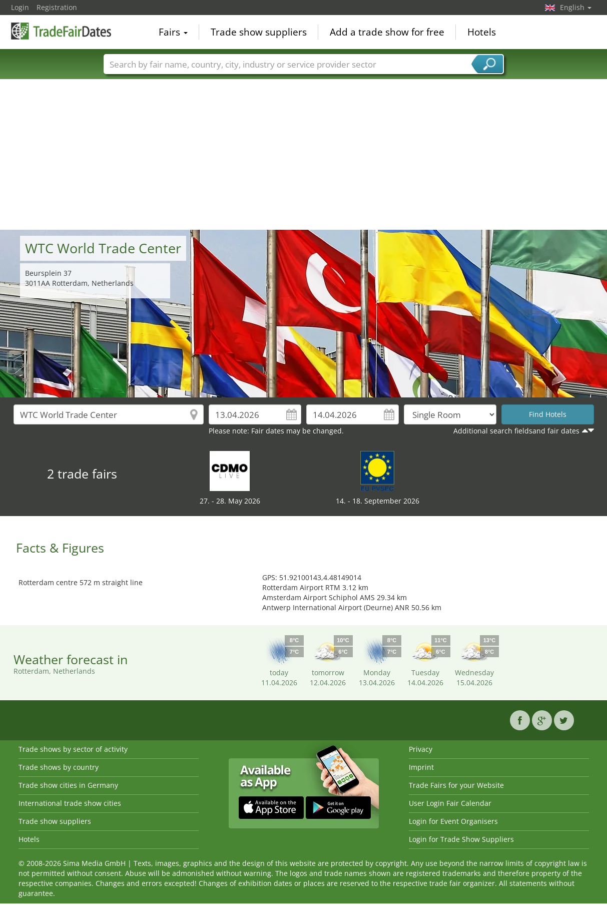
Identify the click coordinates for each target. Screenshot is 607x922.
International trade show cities (70, 803)
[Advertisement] (303, 155)
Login (20, 7)
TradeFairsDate (61, 31)
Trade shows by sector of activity (73, 749)
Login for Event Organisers (453, 821)
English (575, 7)
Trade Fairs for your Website (456, 785)
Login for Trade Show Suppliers (461, 839)
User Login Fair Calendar (450, 803)
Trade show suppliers (259, 32)
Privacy (420, 749)
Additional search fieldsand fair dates (516, 430)
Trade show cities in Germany (68, 785)
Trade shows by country (59, 767)
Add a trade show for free (387, 32)
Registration (57, 7)
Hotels (481, 32)
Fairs (173, 32)
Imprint (421, 767)
